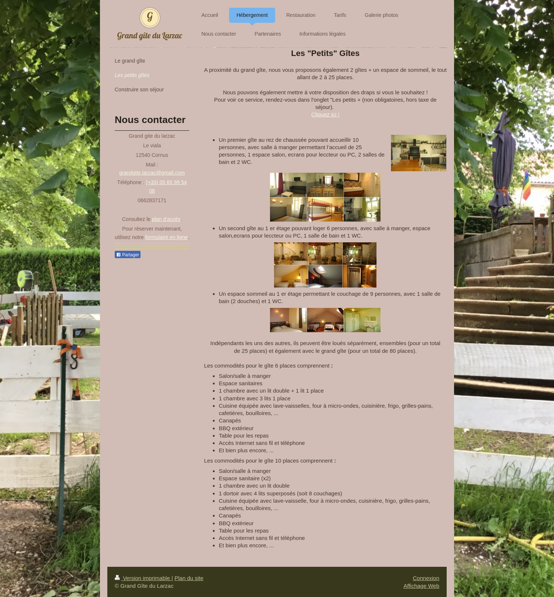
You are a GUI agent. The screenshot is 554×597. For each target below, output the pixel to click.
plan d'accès (166, 219)
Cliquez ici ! (325, 114)
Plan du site (188, 578)
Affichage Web (421, 586)
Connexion (426, 578)
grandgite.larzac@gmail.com (152, 173)
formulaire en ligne (166, 237)
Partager (127, 254)
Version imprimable (143, 578)
